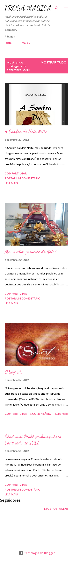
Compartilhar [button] (16, 173)
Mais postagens (56, 508)
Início (8, 42)
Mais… (26, 42)
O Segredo (14, 372)
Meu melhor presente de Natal (30, 252)
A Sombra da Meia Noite (26, 131)
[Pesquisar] (56, 7)
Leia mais (11, 183)
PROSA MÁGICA (28, 8)
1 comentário (40, 413)
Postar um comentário (22, 178)
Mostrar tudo (53, 62)
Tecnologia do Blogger (36, 553)
